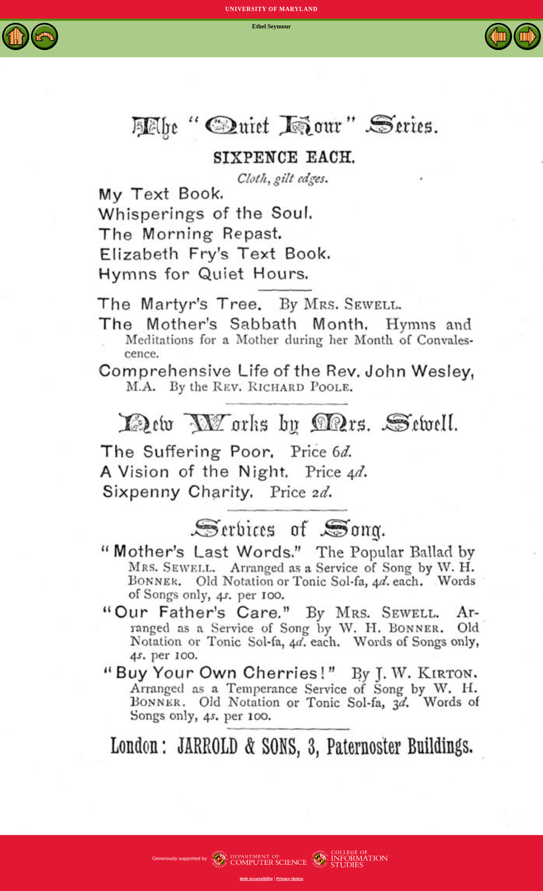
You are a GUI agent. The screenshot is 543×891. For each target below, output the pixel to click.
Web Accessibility (256, 879)
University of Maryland (271, 9)
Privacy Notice (289, 879)
